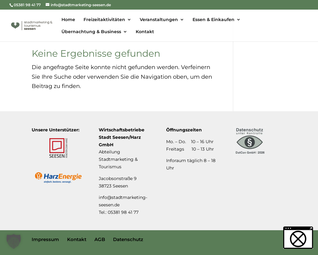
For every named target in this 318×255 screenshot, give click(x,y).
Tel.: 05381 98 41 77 (119, 212)
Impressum (45, 239)
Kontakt (76, 239)
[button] (13, 241)
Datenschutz (128, 239)
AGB (99, 239)
